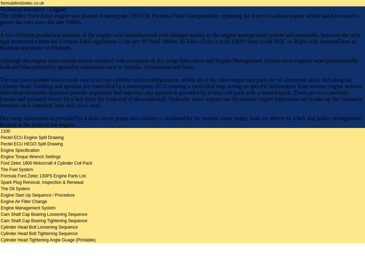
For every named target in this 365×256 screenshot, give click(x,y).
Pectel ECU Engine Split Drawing (32, 137)
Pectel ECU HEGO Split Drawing (32, 144)
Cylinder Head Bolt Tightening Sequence (39, 233)
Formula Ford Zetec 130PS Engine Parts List (43, 176)
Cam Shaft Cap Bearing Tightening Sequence (44, 220)
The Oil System (15, 188)
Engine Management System (28, 208)
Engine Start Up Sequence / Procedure (37, 195)
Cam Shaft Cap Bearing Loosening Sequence (44, 214)
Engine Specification (20, 150)
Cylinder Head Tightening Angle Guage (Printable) (48, 240)
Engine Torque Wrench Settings (31, 156)
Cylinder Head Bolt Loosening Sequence (39, 227)
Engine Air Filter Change (24, 201)
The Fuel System (17, 169)
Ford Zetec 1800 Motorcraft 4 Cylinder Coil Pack (46, 163)
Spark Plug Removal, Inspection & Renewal (42, 182)
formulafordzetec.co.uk (22, 3)
